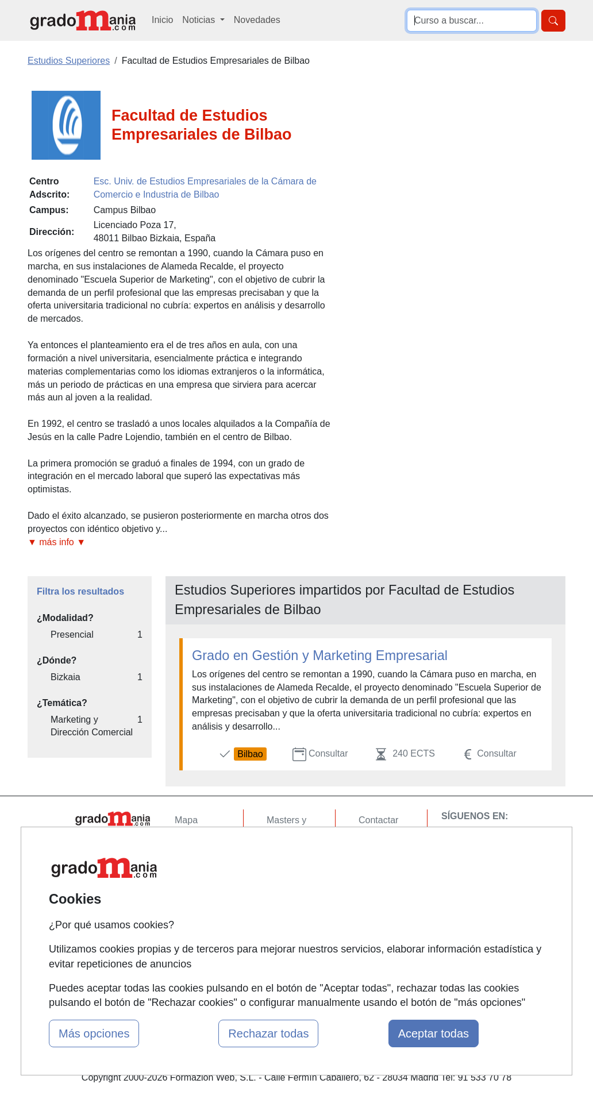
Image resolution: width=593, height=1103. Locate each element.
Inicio (162, 20)
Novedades (257, 20)
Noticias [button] (199, 20)
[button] (182, 542)
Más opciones (94, 1033)
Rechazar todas (268, 1033)
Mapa (186, 820)
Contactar (378, 820)
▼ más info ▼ (57, 542)
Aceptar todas (433, 1033)
